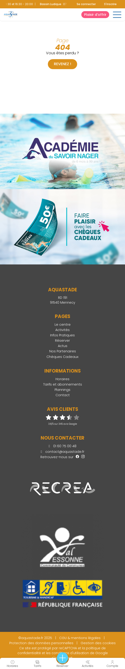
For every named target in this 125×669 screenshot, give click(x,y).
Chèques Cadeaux (62, 356)
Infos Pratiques (62, 335)
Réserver (62, 340)
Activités (62, 330)
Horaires (62, 379)
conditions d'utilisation (70, 653)
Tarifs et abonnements (62, 384)
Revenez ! (62, 64)
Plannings (62, 389)
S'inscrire (110, 4)
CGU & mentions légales (80, 638)
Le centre (63, 324)
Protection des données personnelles (41, 643)
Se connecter (86, 4)
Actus (62, 346)
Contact (63, 395)
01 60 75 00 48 (62, 446)
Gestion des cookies (98, 643)
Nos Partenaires (62, 351)
